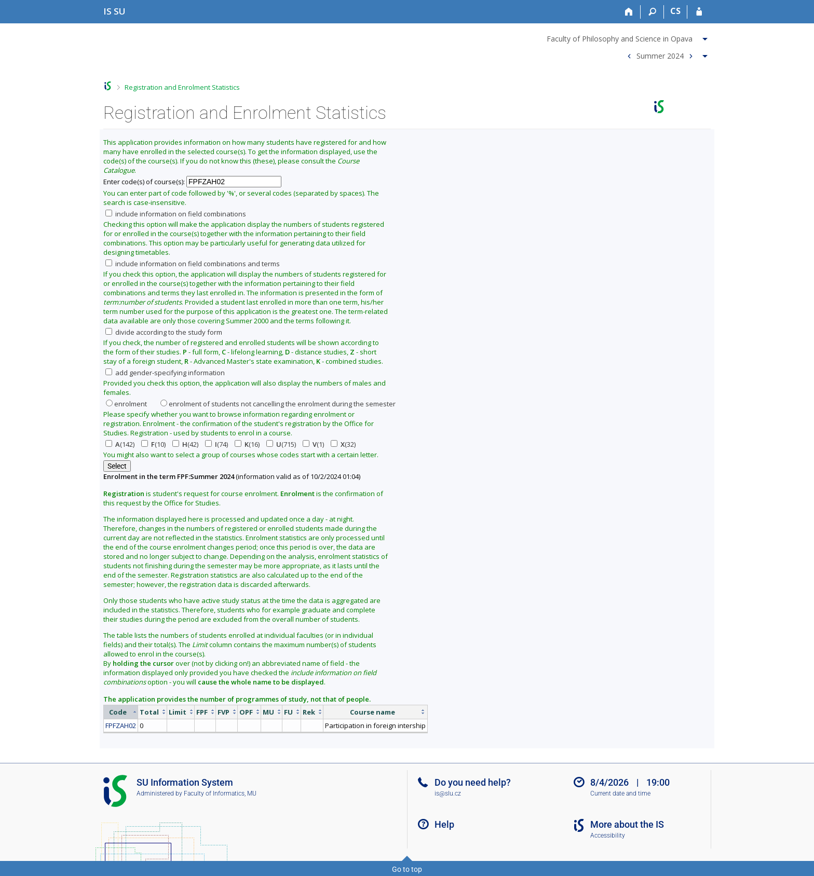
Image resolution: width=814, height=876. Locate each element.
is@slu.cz (448, 793)
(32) (343, 444)
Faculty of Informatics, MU (220, 793)
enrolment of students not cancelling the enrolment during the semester (278, 403)
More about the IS (627, 824)
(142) (119, 444)
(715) (281, 444)
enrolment (126, 403)
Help (444, 824)
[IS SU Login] (699, 12)
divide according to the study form (163, 332)
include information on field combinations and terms (192, 263)
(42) (185, 444)
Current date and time (620, 793)
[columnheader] (121, 712)
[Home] (629, 12)
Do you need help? (473, 782)
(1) (313, 444)
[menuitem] (628, 37)
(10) (153, 444)
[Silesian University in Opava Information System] (114, 11)
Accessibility (607, 835)
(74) (216, 444)
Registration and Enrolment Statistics (182, 87)
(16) (247, 444)
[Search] (652, 12)
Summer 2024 (660, 55)
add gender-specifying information (165, 372)
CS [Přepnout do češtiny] (675, 11)
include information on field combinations (175, 213)
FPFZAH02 (120, 725)
